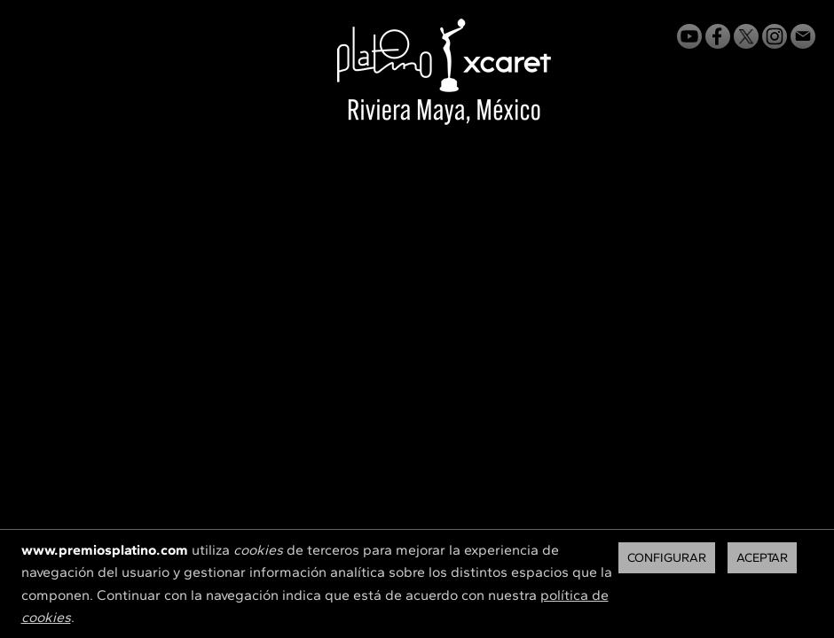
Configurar (666, 557)
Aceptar (762, 557)
